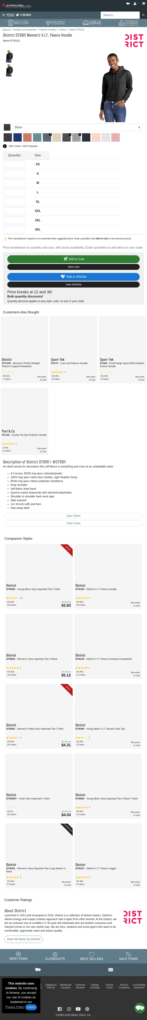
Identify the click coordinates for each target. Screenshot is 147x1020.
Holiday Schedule (95, 986)
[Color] (77, 127)
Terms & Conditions (124, 986)
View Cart (73, 266)
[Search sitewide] (120, 15)
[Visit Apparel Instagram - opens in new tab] (69, 1008)
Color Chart (74, 523)
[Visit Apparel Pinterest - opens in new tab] (87, 1008)
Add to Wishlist (73, 276)
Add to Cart (73, 259)
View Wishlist (73, 284)
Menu (8, 15)
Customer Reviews (80, 986)
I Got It (31, 1007)
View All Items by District (23, 939)
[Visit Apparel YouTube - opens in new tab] (78, 1008)
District (9, 35)
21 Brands (23, 15)
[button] (128, 3)
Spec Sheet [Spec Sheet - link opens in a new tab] (73, 515)
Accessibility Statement (139, 986)
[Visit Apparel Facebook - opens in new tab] (60, 1008)
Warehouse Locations (65, 986)
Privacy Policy (15, 1007)
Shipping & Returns (50, 986)
